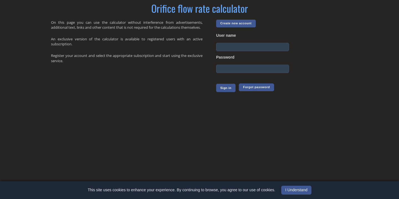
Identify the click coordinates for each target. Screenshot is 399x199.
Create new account (236, 23)
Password (225, 57)
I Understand (296, 190)
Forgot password (256, 87)
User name (226, 35)
